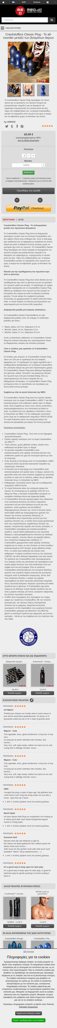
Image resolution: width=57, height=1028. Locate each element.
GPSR (21, 219)
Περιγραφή (9, 219)
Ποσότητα (28, 149)
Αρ (5, 122)
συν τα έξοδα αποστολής (28, 140)
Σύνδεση (36, 2)
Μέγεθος (28, 161)
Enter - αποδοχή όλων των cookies (28, 1020)
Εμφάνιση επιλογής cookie (28, 1013)
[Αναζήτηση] (51, 20)
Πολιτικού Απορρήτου (28, 1007)
